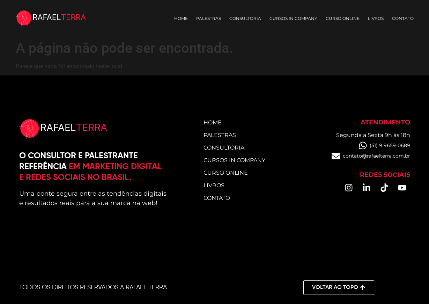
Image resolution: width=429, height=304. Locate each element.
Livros (376, 18)
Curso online (343, 18)
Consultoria (245, 18)
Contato (403, 18)
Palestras (208, 18)
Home (181, 18)
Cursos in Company (293, 18)
